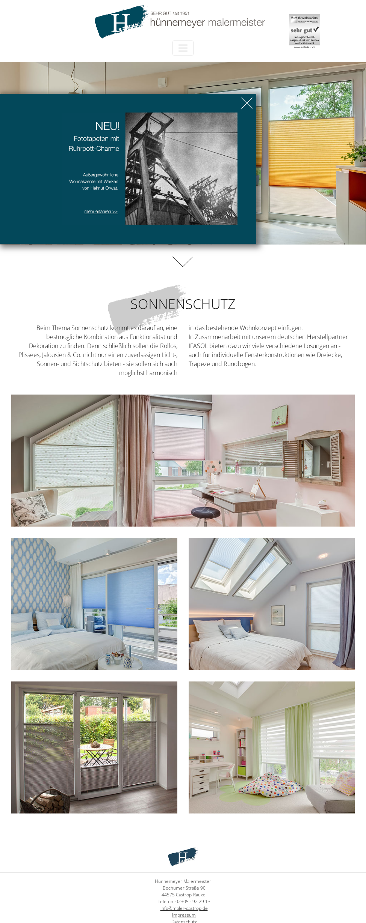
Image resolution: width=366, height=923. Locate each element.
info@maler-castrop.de (184, 908)
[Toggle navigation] (183, 48)
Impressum (184, 915)
